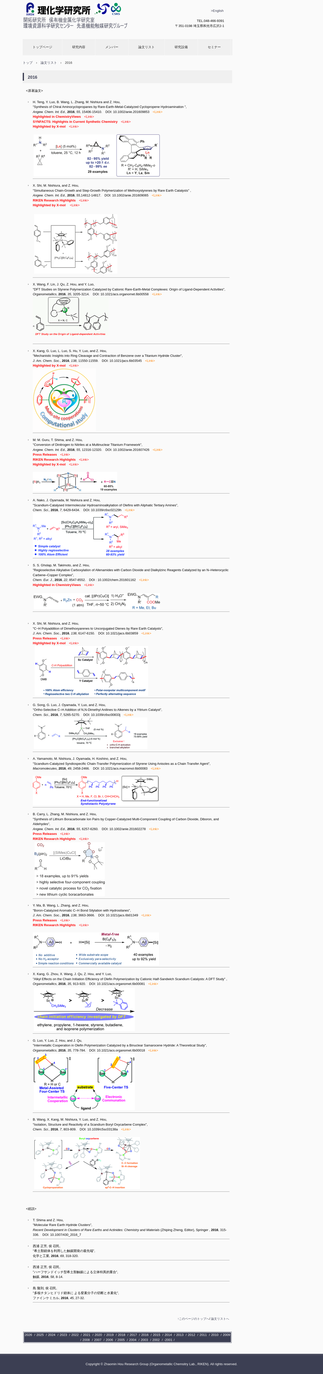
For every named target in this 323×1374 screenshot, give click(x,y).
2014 (168, 1335)
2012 (191, 1335)
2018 (121, 1335)
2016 (145, 1335)
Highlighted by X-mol (49, 205)
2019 (110, 1335)
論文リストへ (220, 1319)
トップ (28, 63)
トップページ (42, 47)
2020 (98, 1335)
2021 (86, 1335)
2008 (86, 1340)
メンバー (111, 47)
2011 (203, 1335)
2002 (156, 1340)
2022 (75, 1335)
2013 (179, 1335)
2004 (132, 1340)
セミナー (214, 47)
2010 (215, 1335)
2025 (40, 1335)
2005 (121, 1340)
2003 (144, 1340)
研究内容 (78, 47)
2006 (109, 1340)
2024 (51, 1335)
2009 (226, 1335)
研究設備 (181, 47)
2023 (63, 1335)
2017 (133, 1335)
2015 (156, 1335)
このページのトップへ (194, 1319)
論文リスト (146, 47)
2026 (28, 1335)
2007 (97, 1340)
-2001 (168, 1340)
